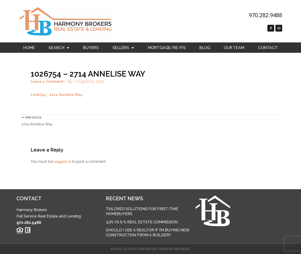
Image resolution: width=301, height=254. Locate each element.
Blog (204, 47)
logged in (63, 162)
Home (29, 47)
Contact (268, 47)
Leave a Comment (48, 81)
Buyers (91, 47)
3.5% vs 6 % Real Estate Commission (142, 222)
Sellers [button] (123, 47)
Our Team (234, 47)
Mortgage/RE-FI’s (167, 47)
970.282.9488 (28, 222)
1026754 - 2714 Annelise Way (57, 94)
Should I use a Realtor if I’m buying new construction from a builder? (147, 232)
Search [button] (58, 47)
